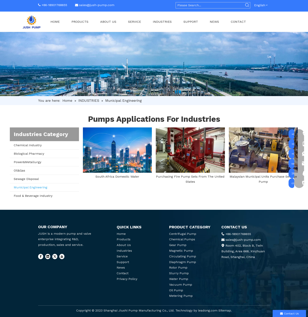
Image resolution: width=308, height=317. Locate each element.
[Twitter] (54, 256)
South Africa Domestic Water (117, 176)
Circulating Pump (182, 256)
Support (123, 262)
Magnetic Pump (181, 251)
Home (121, 234)
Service (122, 256)
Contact (122, 273)
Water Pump (178, 279)
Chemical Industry (28, 145)
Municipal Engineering (30, 187)
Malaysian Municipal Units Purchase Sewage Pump (263, 179)
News (121, 267)
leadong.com (207, 310)
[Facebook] (40, 256)
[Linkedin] (47, 256)
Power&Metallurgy (27, 162)
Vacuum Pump (180, 284)
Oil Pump (176, 290)
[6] (154, 64)
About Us (124, 245)
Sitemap (224, 310)
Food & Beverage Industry (33, 196)
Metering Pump (181, 296)
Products (123, 239)
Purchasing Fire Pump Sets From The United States (190, 179)
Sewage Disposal (26, 179)
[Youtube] (61, 256)
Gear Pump (177, 245)
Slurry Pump (179, 273)
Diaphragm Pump (182, 262)
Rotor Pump (178, 267)
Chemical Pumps (182, 239)
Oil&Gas (19, 170)
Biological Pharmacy (29, 153)
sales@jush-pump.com (96, 5)
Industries (124, 251)
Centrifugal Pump (182, 234)
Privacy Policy (127, 279)
